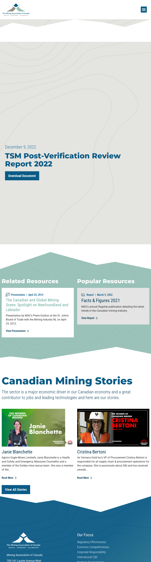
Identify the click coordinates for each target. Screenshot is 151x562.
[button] (144, 10)
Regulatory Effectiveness (91, 542)
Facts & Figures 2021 (100, 300)
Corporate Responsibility (91, 552)
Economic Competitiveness (93, 547)
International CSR (87, 557)
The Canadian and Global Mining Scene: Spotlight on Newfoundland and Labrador (37, 305)
